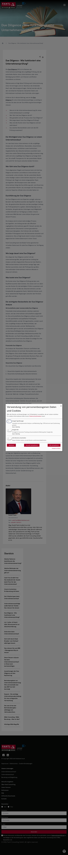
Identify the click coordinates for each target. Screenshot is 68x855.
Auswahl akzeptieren (32, 445)
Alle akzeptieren (54, 445)
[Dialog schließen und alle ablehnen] (61, 405)
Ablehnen (11, 445)
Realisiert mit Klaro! (56, 448)
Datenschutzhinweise (35, 416)
